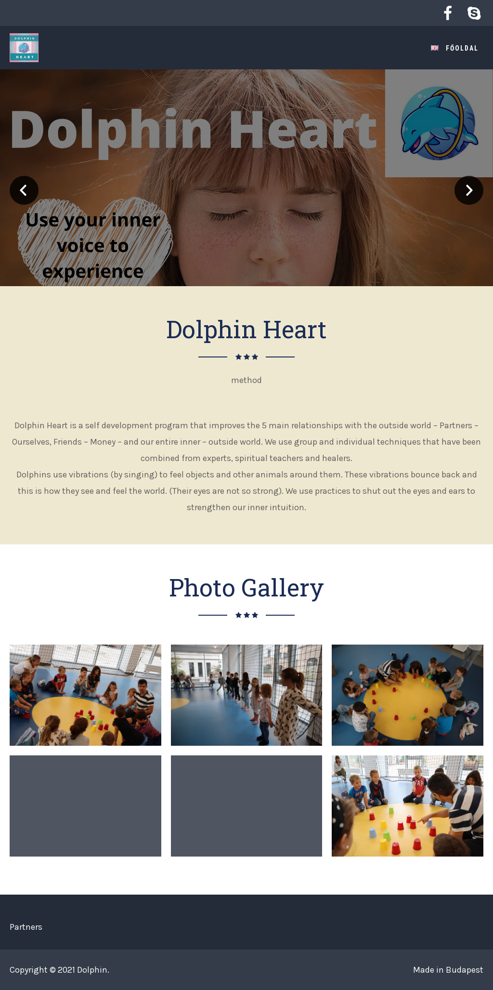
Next (468, 190)
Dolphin (92, 969)
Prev (24, 190)
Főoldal (462, 48)
